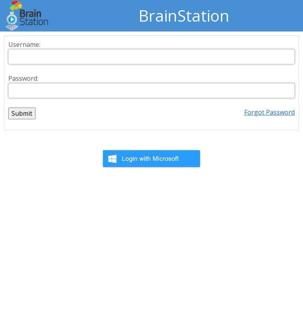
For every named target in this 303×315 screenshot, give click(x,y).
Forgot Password (269, 112)
